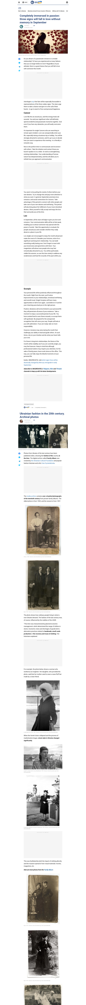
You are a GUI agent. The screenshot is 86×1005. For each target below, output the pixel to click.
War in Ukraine (22, 11)
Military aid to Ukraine (58, 11)
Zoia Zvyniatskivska (48, 463)
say (33, 101)
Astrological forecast (29, 404)
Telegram (46, 369)
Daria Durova (27, 420)
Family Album (48, 870)
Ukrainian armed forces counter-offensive (39, 11)
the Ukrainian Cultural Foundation (42, 461)
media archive (31, 496)
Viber (51, 369)
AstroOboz (26, 25)
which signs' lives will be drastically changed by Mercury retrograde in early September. (41, 362)
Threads (59, 369)
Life (34, 25)
